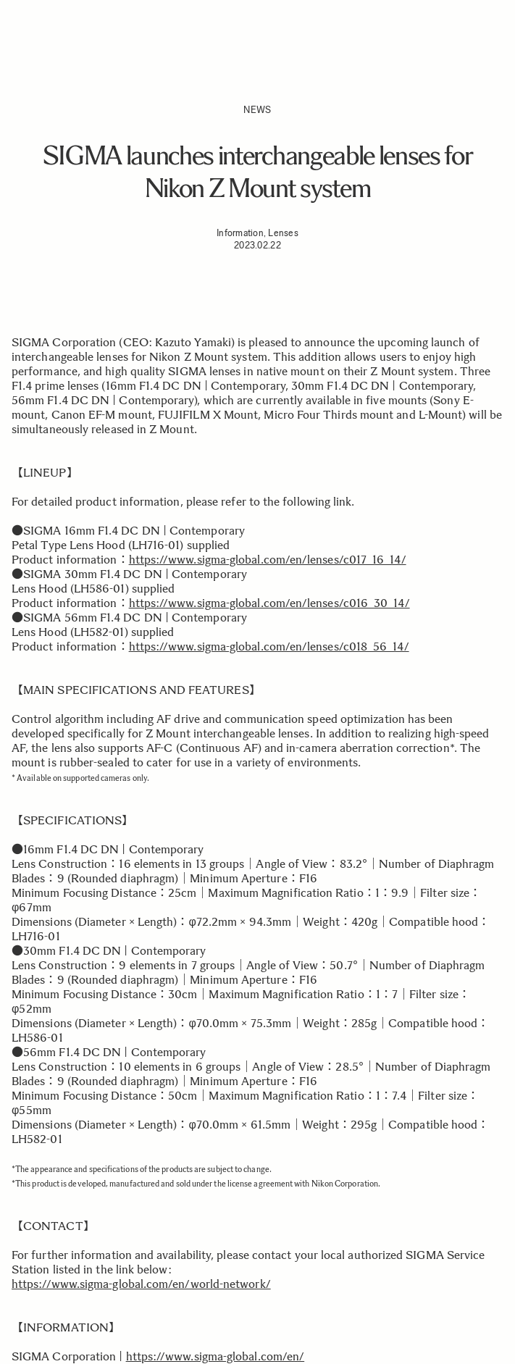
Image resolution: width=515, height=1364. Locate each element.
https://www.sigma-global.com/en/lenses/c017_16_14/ (267, 559)
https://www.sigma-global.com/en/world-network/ (141, 1284)
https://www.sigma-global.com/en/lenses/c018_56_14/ (269, 646)
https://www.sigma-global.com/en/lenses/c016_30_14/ (269, 603)
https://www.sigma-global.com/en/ (215, 1356)
